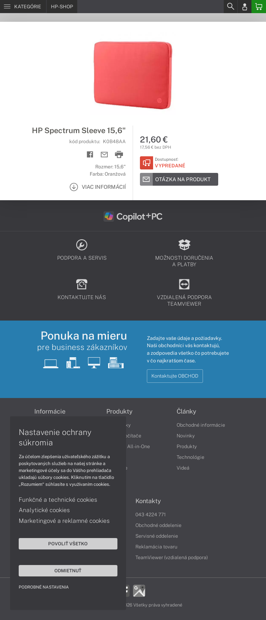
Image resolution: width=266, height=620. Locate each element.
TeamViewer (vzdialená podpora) (171, 557)
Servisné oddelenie (156, 536)
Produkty (187, 446)
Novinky (186, 435)
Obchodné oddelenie (158, 525)
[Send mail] (104, 154)
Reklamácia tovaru (156, 546)
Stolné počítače (123, 435)
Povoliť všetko (66, 543)
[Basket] (258, 6)
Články (186, 411)
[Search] (230, 6)
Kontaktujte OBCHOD (174, 376)
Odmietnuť (65, 570)
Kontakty (148, 501)
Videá (183, 468)
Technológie (190, 457)
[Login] (244, 6)
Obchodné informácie (201, 425)
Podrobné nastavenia (44, 586)
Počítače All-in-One (128, 446)
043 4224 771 (150, 514)
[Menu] (23, 6)
